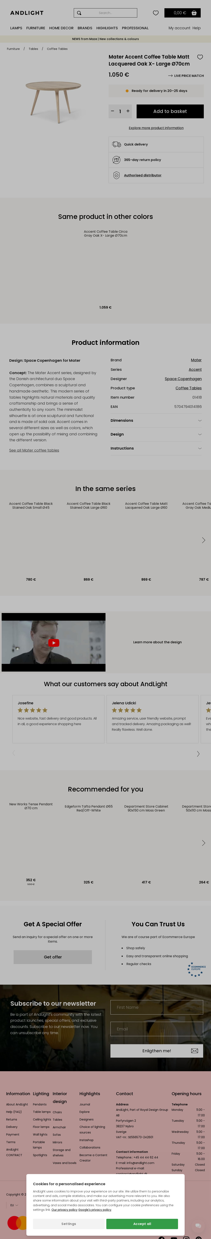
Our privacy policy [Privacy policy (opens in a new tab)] (64, 1210)
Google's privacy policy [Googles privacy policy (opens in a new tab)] (94, 1210)
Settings (68, 1223)
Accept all (142, 1223)
